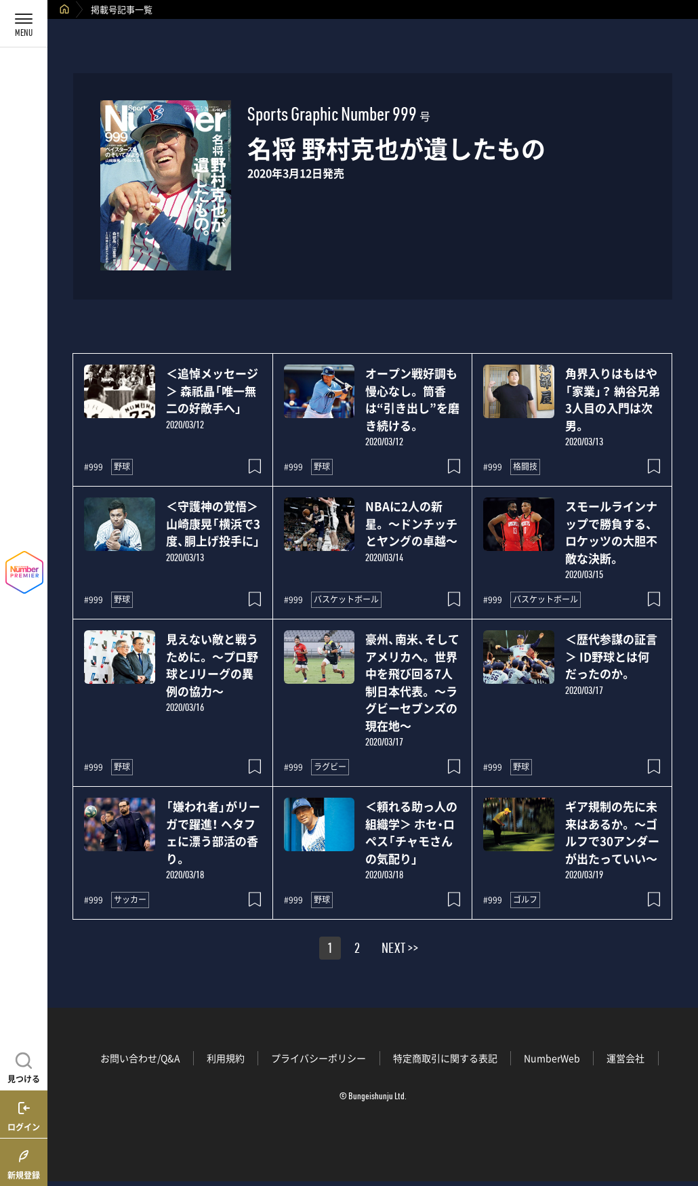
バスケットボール (346, 599)
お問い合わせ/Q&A (140, 1058)
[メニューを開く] (23, 23)
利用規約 (226, 1058)
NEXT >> (400, 950)
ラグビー (330, 766)
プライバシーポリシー (318, 1058)
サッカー (130, 899)
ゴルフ (525, 899)
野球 (122, 466)
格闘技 (525, 466)
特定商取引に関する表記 (445, 1058)
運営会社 (625, 1058)
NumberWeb (552, 1058)
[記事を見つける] (23, 1066)
